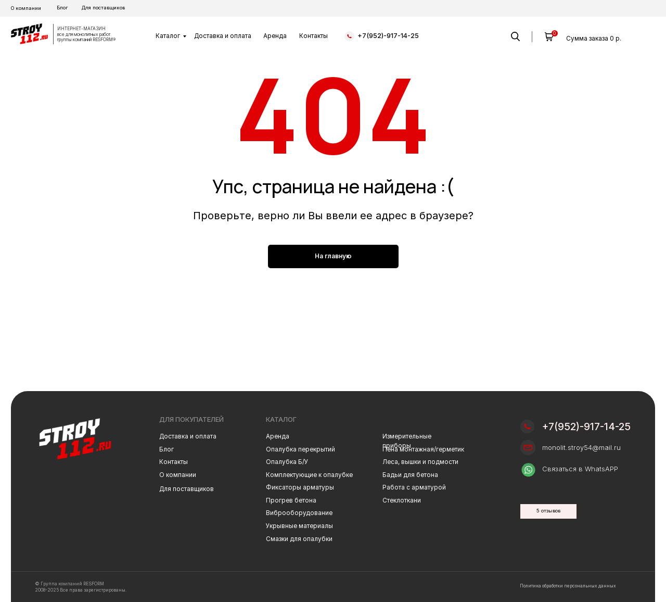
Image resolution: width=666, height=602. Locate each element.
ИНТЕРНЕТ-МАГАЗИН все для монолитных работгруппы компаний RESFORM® (86, 34)
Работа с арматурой (414, 487)
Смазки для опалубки (299, 539)
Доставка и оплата (222, 36)
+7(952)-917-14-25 (388, 36)
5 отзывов (548, 510)
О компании (26, 8)
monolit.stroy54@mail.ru (581, 448)
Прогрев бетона (291, 500)
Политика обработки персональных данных (568, 585)
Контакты (313, 36)
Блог (62, 7)
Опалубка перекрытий (300, 449)
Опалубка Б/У (287, 462)
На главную (333, 256)
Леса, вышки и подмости (420, 462)
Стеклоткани (401, 500)
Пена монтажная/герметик (423, 449)
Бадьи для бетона (410, 475)
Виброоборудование (299, 513)
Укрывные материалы (299, 526)
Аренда (275, 36)
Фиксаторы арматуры (300, 487)
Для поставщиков (103, 7)
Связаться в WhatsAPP (580, 469)
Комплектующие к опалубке (309, 475)
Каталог (168, 36)
